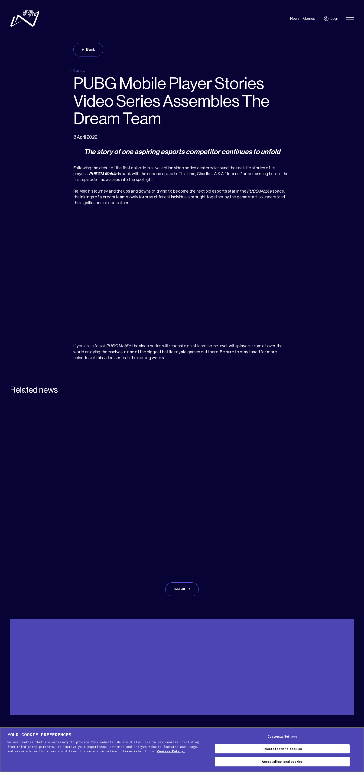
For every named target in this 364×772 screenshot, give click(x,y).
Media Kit (37, 677)
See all (179, 528)
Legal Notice (250, 725)
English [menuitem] (340, 678)
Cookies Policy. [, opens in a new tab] (171, 751)
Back (91, 50)
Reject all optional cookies (282, 748)
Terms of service (218, 725)
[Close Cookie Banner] (356, 749)
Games (309, 18)
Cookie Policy (154, 725)
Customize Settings (282, 736)
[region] (182, 749)
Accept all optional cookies (282, 761)
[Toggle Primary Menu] (350, 18)
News (294, 18)
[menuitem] (343, 677)
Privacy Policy (185, 725)
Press (55, 677)
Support (16, 677)
